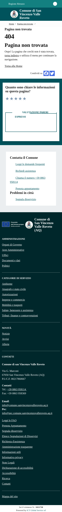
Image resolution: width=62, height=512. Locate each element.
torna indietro (12, 55)
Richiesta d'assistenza (13, 441)
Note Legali (8, 462)
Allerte (5, 344)
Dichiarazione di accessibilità (17, 467)
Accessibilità (9, 473)
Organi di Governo (12, 244)
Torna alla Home (13, 66)
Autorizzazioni (10, 294)
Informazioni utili (11, 452)
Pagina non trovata (25, 24)
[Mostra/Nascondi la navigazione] (4, 14)
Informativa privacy (12, 457)
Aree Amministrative (13, 249)
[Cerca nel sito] (53, 14)
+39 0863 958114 (17, 389)
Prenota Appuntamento (14, 425)
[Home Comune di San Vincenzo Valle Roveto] (28, 14)
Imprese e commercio (13, 299)
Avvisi (5, 339)
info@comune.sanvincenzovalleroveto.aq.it (25, 405)
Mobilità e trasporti (12, 305)
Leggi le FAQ (9, 420)
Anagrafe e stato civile (14, 289)
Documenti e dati (11, 260)
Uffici (5, 255)
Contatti (6, 483)
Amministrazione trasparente (17, 446)
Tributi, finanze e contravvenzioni (20, 315)
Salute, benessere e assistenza (17, 310)
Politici (6, 265)
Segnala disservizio (12, 431)
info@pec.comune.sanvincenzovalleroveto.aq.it (27, 413)
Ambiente (7, 283)
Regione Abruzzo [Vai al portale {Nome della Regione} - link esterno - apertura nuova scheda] (15, 3)
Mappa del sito (10, 496)
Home (11, 24)
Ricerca (6, 478)
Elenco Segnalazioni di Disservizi (20, 436)
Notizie (6, 333)
